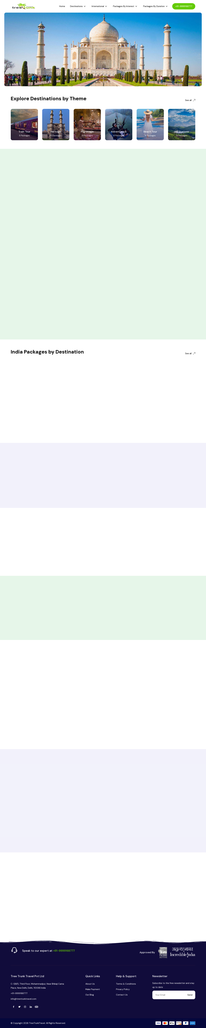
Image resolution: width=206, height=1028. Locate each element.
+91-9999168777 (183, 6)
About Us (90, 983)
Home (62, 6)
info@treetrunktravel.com (23, 998)
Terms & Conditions (126, 983)
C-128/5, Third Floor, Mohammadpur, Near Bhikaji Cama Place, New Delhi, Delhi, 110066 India (37, 985)
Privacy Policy (123, 989)
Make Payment (92, 989)
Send (189, 994)
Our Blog (89, 994)
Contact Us (122, 994)
